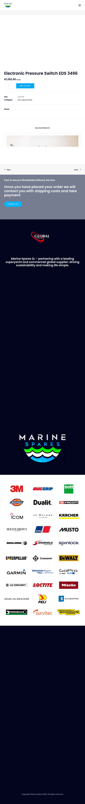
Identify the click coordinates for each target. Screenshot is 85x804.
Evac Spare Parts (25, 100)
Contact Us (13, 204)
